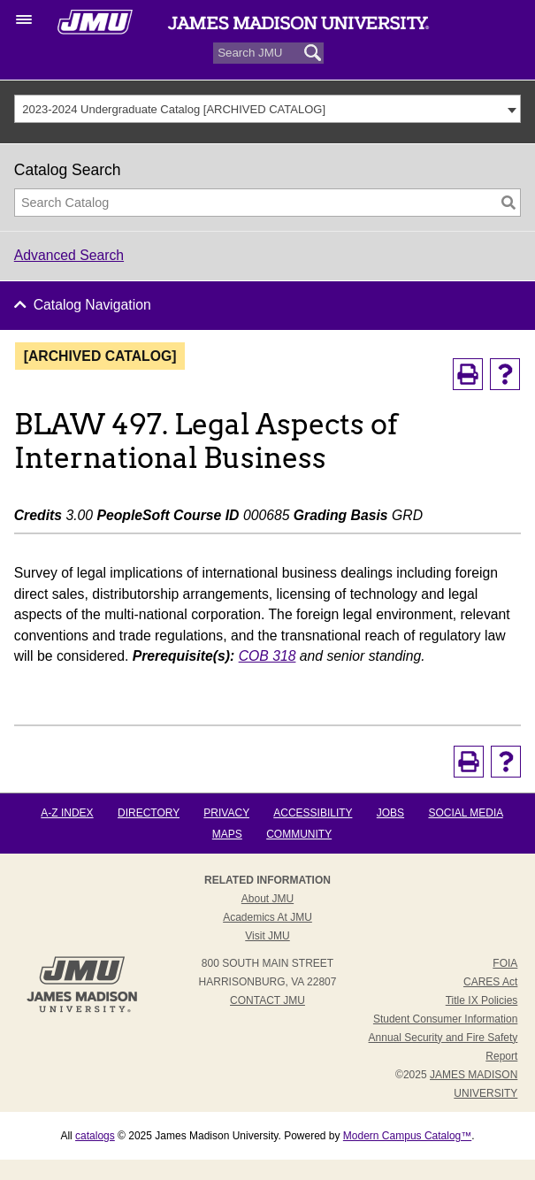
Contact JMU (267, 1000)
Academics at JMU (267, 917)
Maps (227, 834)
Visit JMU (267, 936)
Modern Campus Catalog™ (407, 1136)
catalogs (95, 1136)
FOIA (505, 963)
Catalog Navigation (92, 304)
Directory (149, 813)
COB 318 (267, 655)
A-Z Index (67, 813)
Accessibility (312, 813)
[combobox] (268, 109)
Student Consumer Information (445, 1019)
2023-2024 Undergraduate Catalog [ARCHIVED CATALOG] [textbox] (173, 109)
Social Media (465, 813)
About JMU (267, 899)
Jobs (390, 813)
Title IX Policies (482, 1000)
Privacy (226, 813)
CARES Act (490, 982)
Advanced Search (69, 255)
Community (299, 834)
